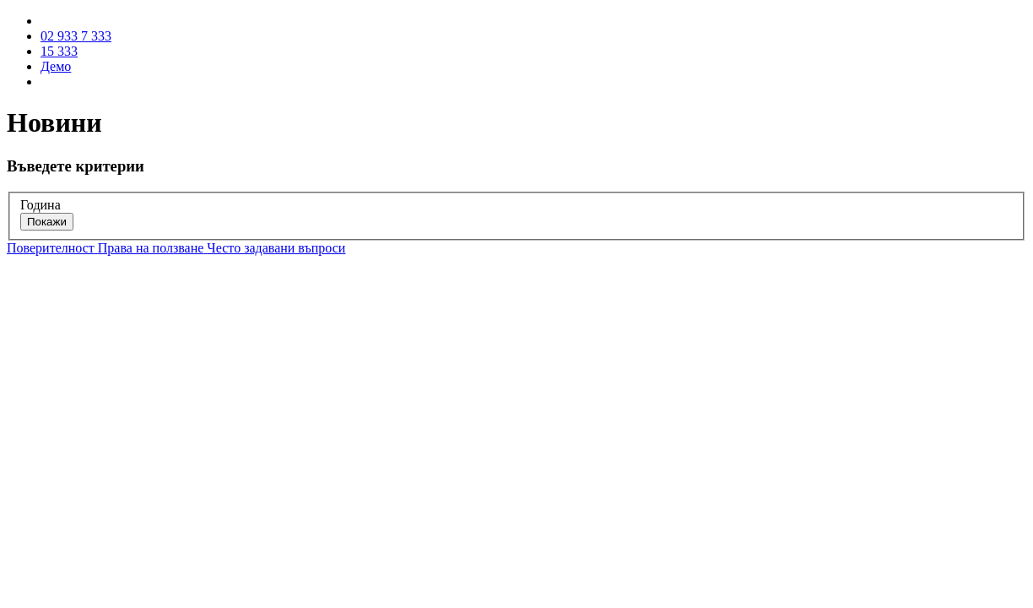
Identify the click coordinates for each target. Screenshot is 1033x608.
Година (40, 205)
